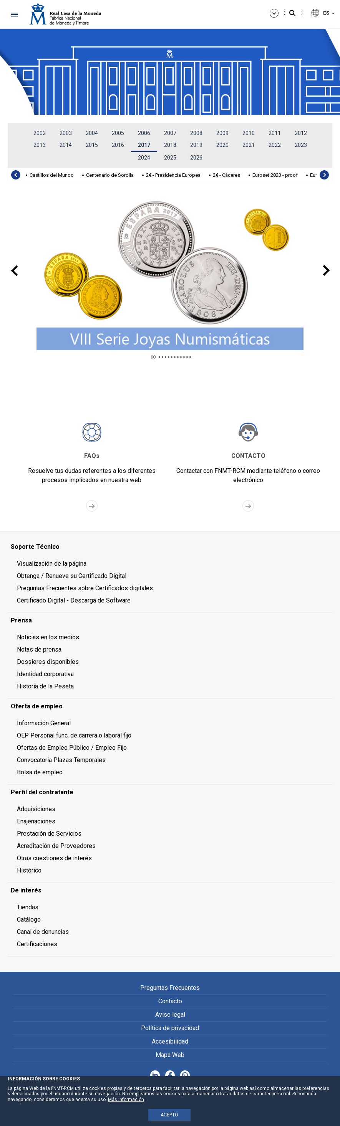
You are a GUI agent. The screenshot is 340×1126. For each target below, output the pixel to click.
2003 (66, 133)
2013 (39, 145)
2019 (196, 145)
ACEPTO (169, 1115)
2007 (170, 133)
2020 (222, 145)
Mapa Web (170, 1055)
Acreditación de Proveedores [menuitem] (56, 845)
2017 (144, 145)
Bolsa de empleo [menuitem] (40, 772)
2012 (301, 133)
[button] (153, 357)
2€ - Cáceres (226, 175)
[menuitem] (170, 547)
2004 (92, 133)
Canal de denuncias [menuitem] (43, 931)
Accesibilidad (170, 1041)
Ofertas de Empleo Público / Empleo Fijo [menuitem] (72, 747)
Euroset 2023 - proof (275, 175)
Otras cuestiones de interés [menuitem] (54, 858)
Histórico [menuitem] (29, 870)
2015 (92, 145)
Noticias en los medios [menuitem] (48, 637)
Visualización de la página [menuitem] (51, 563)
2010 (248, 133)
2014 (66, 145)
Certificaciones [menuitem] (37, 944)
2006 (144, 133)
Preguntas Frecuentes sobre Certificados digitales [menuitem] (85, 588)
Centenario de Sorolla (110, 175)
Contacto (170, 1001)
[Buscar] (292, 13)
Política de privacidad (170, 1028)
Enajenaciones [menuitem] (36, 821)
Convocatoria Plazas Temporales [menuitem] (61, 760)
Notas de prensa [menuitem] (39, 649)
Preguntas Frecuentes (170, 987)
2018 (170, 145)
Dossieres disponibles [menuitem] (48, 661)
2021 (248, 145)
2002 (39, 133)
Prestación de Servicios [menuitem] (49, 833)
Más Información (126, 1099)
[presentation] (15, 174)
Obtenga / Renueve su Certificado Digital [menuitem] (71, 575)
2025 (170, 158)
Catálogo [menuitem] (29, 919)
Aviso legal (170, 1014)
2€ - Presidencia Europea (173, 175)
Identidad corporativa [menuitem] (45, 674)
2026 (196, 158)
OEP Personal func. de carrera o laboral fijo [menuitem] (74, 735)
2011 (275, 133)
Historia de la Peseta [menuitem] (45, 686)
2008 (196, 133)
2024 (144, 158)
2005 (118, 133)
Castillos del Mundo (52, 175)
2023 (301, 145)
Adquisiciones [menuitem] (36, 809)
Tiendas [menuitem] (27, 907)
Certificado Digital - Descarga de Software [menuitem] (74, 600)
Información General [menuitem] (44, 723)
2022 (275, 145)
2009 (222, 133)
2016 (118, 145)
